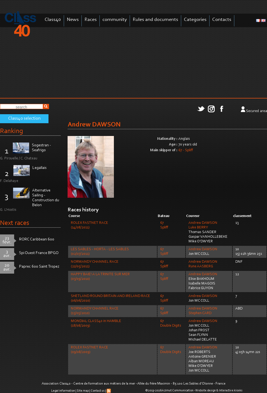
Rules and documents (155, 19)
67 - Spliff (185, 150)
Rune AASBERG (201, 266)
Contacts (221, 19)
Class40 (53, 19)
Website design (205, 390)
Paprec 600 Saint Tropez (39, 267)
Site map (83, 390)
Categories (195, 19)
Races (90, 19)
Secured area (256, 111)
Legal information (63, 390)
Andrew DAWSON (203, 223)
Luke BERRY (198, 228)
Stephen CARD (200, 313)
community (114, 19)
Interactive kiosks (230, 390)
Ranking (11, 131)
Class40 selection (24, 118)
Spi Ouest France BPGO (39, 253)
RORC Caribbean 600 (36, 239)
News (73, 19)
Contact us (98, 390)
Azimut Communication (177, 390)
